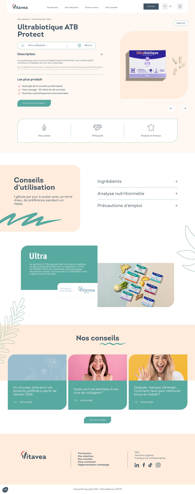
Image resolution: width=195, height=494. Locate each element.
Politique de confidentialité (150, 458)
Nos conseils (111, 7)
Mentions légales (144, 455)
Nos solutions (71, 7)
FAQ (137, 452)
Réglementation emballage (93, 465)
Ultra (49, 19)
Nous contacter (87, 462)
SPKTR (118, 489)
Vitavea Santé (38, 19)
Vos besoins (52, 7)
